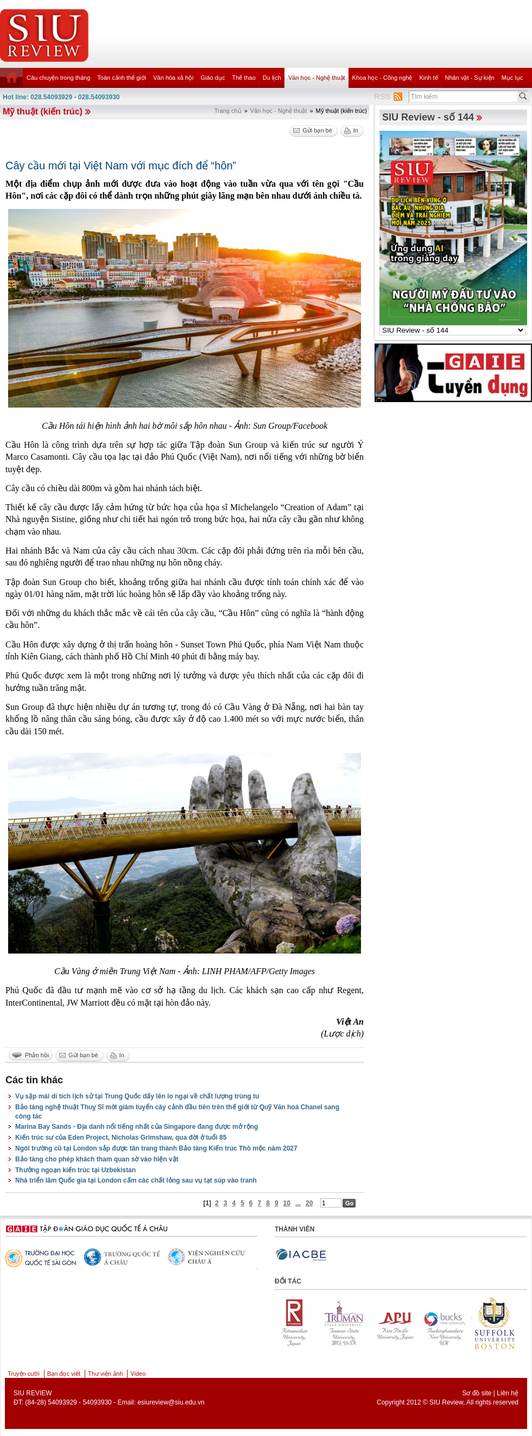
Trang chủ (228, 110)
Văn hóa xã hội (173, 77)
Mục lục (512, 77)
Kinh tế (428, 77)
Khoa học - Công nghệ (382, 77)
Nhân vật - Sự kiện (470, 77)
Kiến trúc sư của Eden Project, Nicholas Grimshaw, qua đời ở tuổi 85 (120, 1137)
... (298, 1203)
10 (286, 1203)
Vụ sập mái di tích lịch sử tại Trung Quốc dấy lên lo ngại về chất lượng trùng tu (137, 1096)
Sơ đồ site (476, 1393)
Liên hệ (507, 1393)
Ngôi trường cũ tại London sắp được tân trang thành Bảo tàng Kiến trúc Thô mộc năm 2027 (156, 1148)
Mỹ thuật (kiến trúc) (43, 111)
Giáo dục (213, 77)
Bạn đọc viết (63, 1373)
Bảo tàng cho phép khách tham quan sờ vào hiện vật (97, 1159)
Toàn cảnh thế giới (121, 77)
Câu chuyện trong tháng (58, 77)
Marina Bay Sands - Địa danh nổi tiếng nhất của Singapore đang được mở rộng (136, 1126)
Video (137, 1373)
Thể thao (243, 77)
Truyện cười (24, 1373)
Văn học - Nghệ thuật (316, 77)
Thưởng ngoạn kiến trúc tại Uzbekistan (75, 1170)
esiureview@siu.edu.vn (171, 1402)
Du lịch (272, 77)
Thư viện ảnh (105, 1373)
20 (309, 1203)
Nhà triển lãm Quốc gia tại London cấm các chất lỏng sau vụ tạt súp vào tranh (136, 1180)
